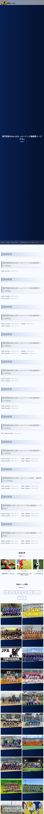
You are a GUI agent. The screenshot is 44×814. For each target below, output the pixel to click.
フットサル (22, 597)
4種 (24, 592)
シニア (37, 592)
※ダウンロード (14, 271)
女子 (30, 592)
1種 (6, 592)
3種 (18, 592)
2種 (12, 592)
